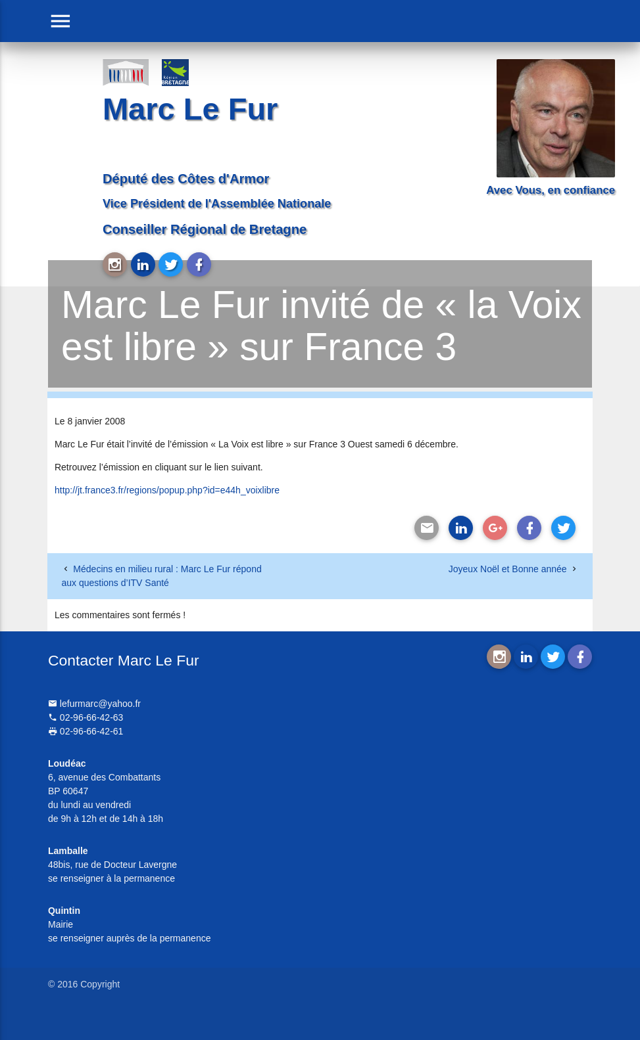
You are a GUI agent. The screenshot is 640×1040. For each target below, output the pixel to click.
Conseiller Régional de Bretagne (205, 229)
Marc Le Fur (190, 108)
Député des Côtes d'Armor (186, 178)
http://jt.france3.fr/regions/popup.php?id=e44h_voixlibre (167, 490)
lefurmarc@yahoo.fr (94, 703)
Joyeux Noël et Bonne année (508, 569)
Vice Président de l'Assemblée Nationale (217, 203)
